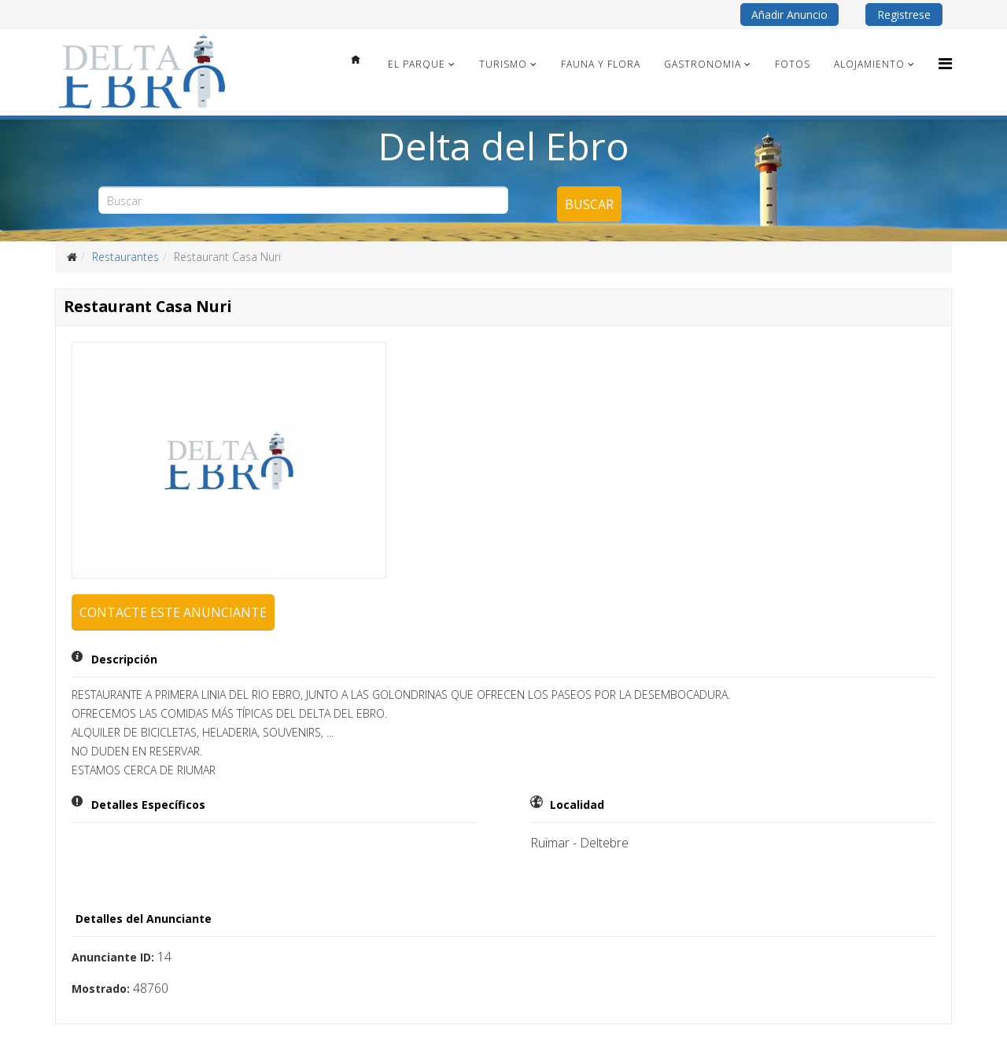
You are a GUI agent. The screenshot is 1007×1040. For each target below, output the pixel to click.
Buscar (589, 204)
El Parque (416, 64)
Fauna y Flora (600, 64)
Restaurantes (125, 256)
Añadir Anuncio (789, 14)
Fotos (792, 64)
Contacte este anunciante (173, 612)
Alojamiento (869, 64)
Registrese (904, 14)
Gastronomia (702, 64)
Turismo (503, 64)
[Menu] (945, 63)
